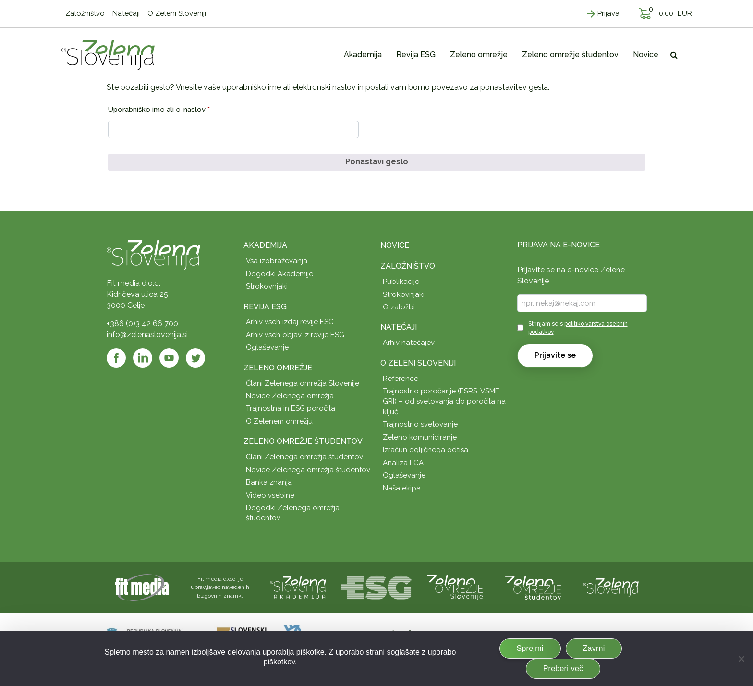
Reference (400, 378)
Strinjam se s (578, 327)
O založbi (399, 307)
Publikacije (401, 281)
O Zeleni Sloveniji (418, 363)
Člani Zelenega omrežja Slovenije (302, 383)
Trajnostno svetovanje (420, 424)
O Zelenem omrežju (279, 421)
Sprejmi (530, 648)
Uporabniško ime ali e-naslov (177, 108)
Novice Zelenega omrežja (290, 396)
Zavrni (594, 648)
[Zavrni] (741, 658)
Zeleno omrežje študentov (303, 441)
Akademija (265, 245)
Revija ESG (265, 306)
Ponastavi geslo (376, 161)
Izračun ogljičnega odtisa (425, 449)
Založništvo (407, 265)
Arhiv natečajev (409, 342)
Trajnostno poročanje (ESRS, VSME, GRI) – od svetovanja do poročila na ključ (444, 401)
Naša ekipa (402, 488)
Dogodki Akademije (279, 274)
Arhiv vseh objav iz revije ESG (295, 335)
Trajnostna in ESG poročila (290, 408)
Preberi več (563, 668)
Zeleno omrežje (277, 367)
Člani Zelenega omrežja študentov (304, 457)
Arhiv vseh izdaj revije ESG (290, 322)
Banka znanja (269, 482)
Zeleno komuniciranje (420, 437)
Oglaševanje (267, 347)
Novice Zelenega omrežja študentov (308, 470)
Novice (394, 245)
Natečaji (398, 326)
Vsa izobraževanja (276, 261)
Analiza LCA (403, 462)
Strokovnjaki (267, 286)
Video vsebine (270, 495)
